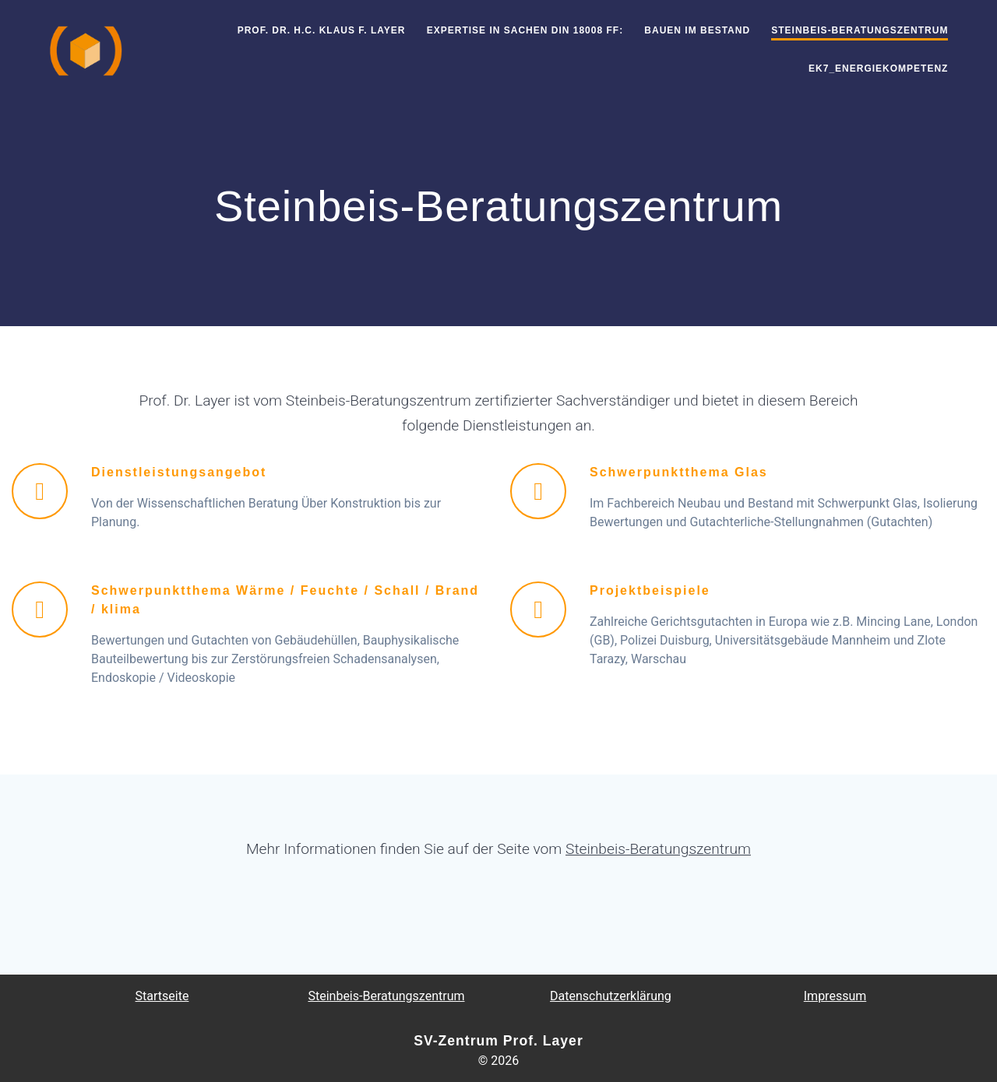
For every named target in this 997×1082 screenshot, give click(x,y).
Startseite (162, 996)
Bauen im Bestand (697, 30)
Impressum (835, 996)
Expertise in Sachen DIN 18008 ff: (525, 30)
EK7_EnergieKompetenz (878, 68)
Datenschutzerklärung (610, 996)
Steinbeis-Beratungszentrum (859, 30)
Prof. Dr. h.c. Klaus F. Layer (322, 30)
